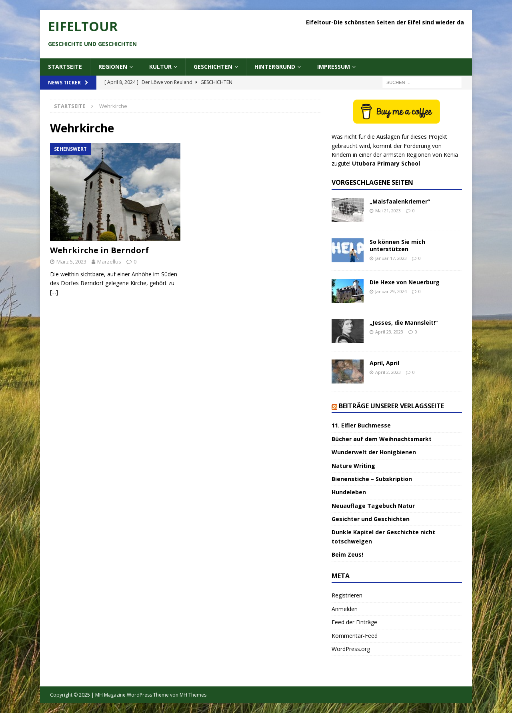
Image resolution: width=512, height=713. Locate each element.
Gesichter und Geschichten (371, 519)
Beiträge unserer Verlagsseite (391, 405)
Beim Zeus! (347, 554)
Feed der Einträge (354, 622)
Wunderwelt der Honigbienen (374, 452)
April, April (384, 363)
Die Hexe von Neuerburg (405, 282)
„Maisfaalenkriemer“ (400, 201)
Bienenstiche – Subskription (372, 479)
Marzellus (109, 261)
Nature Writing (353, 465)
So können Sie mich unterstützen (397, 245)
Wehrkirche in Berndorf (99, 250)
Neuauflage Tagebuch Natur (373, 505)
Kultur (160, 66)
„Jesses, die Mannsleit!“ (404, 322)
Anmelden (345, 609)
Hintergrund (274, 66)
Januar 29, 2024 (391, 291)
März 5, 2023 (71, 261)
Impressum (333, 66)
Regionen (112, 66)
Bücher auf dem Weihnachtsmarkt (382, 439)
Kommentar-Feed (355, 635)
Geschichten (213, 66)
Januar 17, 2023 (391, 258)
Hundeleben (349, 492)
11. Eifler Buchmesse (361, 425)
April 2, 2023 (388, 372)
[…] (54, 292)
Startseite (65, 66)
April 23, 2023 (389, 332)
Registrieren (347, 595)
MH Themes (193, 694)
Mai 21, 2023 (388, 211)
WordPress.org (351, 649)
